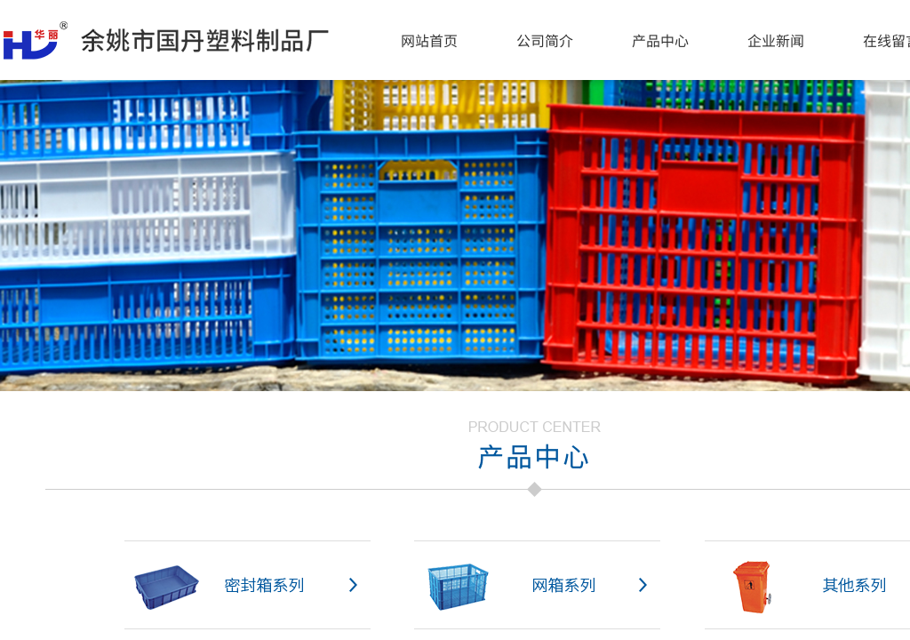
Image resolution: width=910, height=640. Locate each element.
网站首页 (429, 40)
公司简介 (544, 40)
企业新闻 (775, 40)
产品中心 (660, 40)
